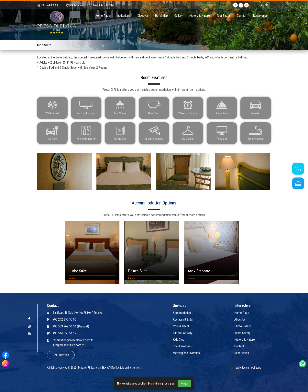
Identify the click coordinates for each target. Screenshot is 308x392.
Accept (184, 383)
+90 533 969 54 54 (64, 326)
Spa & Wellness (182, 346)
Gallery (178, 16)
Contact (241, 16)
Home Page (102, 16)
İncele (72, 277)
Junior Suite (78, 270)
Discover (142, 16)
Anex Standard (199, 270)
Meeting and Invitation (186, 353)
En (261, 5)
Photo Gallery (242, 326)
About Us (240, 319)
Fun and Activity (182, 333)
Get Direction (61, 355)
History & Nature (199, 16)
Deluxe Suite (138, 270)
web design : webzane (248, 367)
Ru (267, 5)
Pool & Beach (181, 326)
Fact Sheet (223, 16)
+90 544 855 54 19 (64, 333)
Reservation (260, 16)
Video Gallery (242, 333)
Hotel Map (161, 16)
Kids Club (178, 339)
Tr (255, 5)
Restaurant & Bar (183, 319)
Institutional (124, 16)
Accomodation (182, 313)
